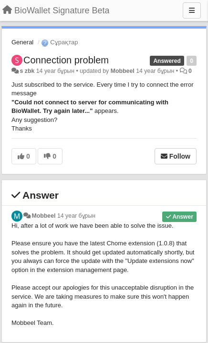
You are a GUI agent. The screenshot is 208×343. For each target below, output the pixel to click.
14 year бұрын (76, 215)
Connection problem (66, 60)
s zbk (27, 71)
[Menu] (192, 10)
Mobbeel (123, 71)
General (22, 42)
